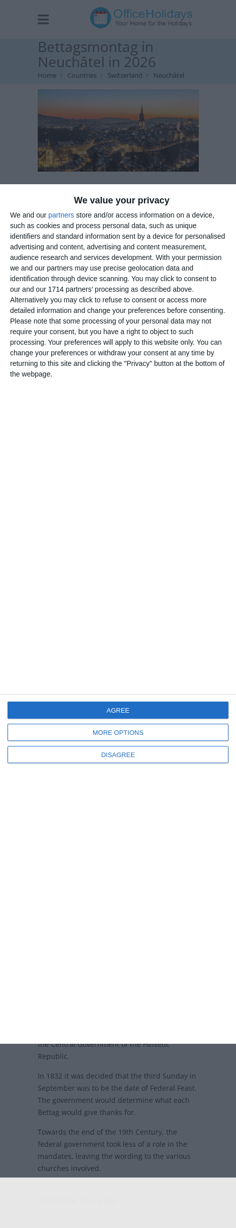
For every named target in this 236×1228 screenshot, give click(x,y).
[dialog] (118, 614)
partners (61, 215)
